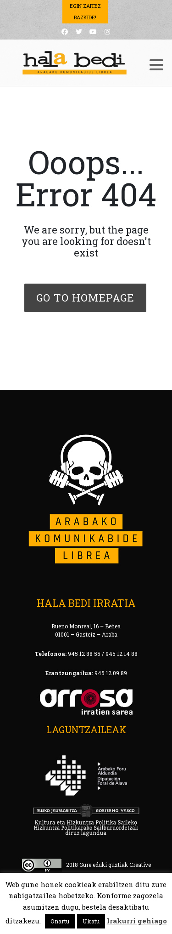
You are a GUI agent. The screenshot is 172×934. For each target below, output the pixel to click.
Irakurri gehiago (137, 920)
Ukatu (91, 921)
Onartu (59, 921)
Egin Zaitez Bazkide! (85, 11)
